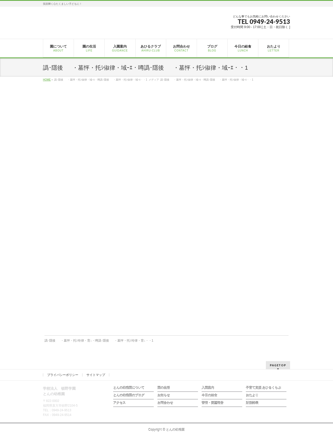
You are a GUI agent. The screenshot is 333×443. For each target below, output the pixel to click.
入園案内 (208, 388)
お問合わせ (165, 403)
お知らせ (163, 395)
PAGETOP (278, 365)
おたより (252, 395)
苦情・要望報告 (212, 403)
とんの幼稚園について (128, 388)
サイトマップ (95, 374)
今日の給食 (209, 395)
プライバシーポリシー (62, 374)
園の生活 (163, 388)
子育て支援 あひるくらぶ (263, 388)
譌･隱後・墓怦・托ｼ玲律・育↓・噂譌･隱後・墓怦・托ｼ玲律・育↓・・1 (98, 340)
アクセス (119, 403)
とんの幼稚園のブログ (128, 395)
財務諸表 (252, 403)
